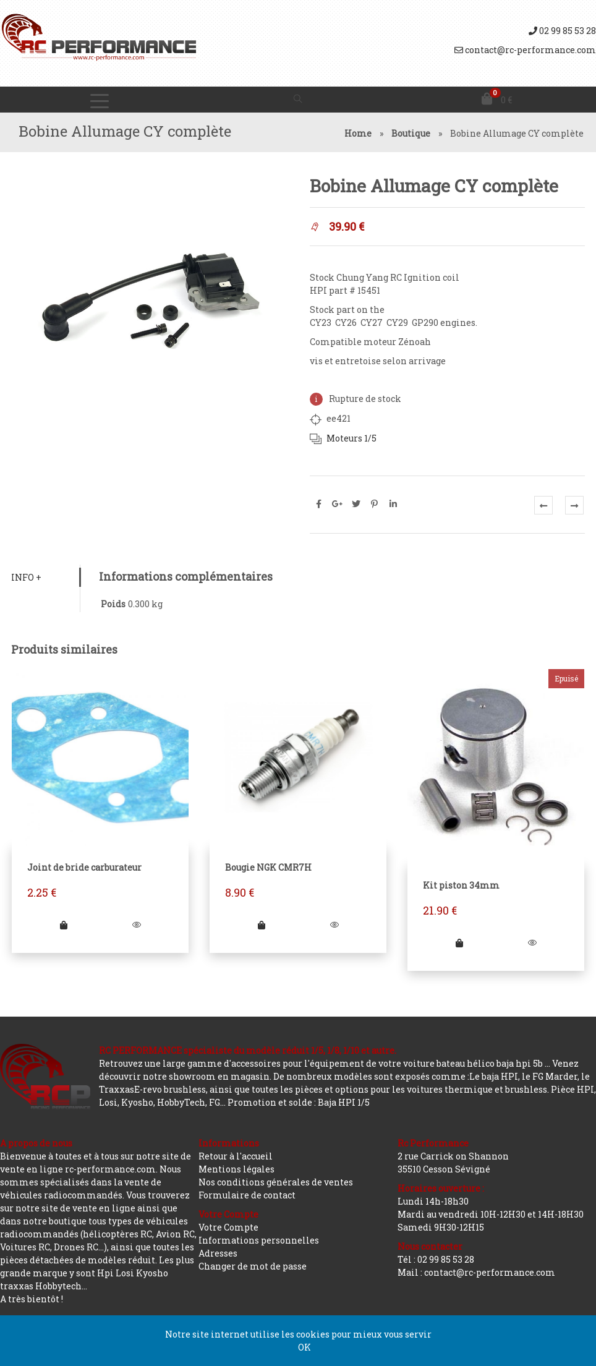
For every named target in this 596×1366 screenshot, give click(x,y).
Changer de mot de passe (252, 1266)
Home (358, 133)
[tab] (46, 577)
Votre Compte (228, 1227)
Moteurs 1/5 (351, 438)
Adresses (217, 1253)
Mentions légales (236, 1169)
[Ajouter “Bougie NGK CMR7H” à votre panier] (261, 924)
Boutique (410, 133)
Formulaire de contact (247, 1195)
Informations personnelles (258, 1240)
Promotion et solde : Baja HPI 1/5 (299, 1102)
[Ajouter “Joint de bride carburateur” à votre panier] (64, 924)
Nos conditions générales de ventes (275, 1182)
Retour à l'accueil (235, 1156)
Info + (27, 577)
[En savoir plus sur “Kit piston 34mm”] (459, 942)
